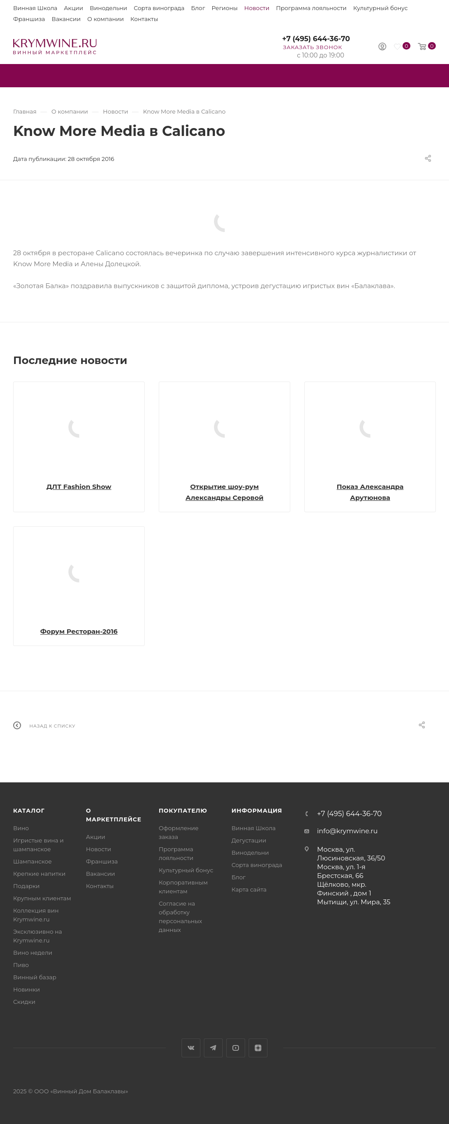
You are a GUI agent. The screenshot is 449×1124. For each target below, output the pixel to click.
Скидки (24, 1001)
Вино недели (32, 952)
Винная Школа (35, 7)
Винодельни (108, 7)
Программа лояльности (311, 7)
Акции (73, 7)
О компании (105, 18)
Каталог (29, 810)
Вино (21, 827)
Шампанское (32, 861)
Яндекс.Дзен (258, 1047)
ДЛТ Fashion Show (78, 486)
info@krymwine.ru (347, 831)
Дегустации (249, 840)
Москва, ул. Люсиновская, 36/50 (351, 853)
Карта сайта (249, 889)
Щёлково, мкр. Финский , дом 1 (344, 888)
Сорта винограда (159, 7)
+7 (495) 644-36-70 (316, 39)
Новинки (26, 989)
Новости (256, 7)
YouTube (235, 1047)
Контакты (144, 18)
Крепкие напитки (39, 873)
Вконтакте (191, 1047)
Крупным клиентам (42, 898)
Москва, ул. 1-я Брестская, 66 (341, 871)
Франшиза (29, 18)
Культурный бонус (380, 7)
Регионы (225, 7)
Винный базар (34, 977)
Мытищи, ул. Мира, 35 (353, 902)
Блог (198, 7)
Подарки (26, 885)
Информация (257, 810)
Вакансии (66, 18)
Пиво (21, 964)
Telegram (213, 1047)
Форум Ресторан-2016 (79, 631)
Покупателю (183, 810)
